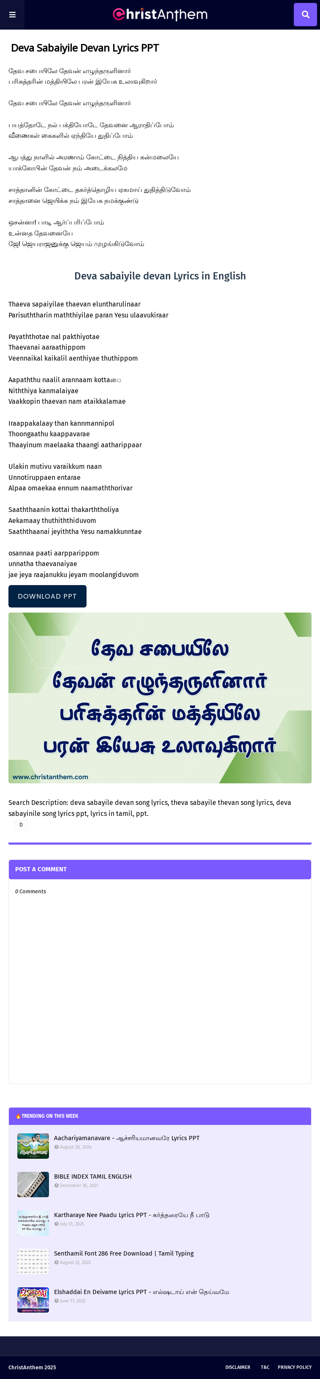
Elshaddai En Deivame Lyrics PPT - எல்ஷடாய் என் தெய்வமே (141, 1292)
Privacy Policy (295, 1367)
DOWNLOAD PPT (47, 596)
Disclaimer (237, 1367)
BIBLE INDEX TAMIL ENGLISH (93, 1176)
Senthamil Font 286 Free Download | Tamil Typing (124, 1253)
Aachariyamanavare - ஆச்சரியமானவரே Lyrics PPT (127, 1138)
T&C (265, 1367)
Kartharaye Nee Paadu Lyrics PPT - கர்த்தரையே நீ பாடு (131, 1215)
